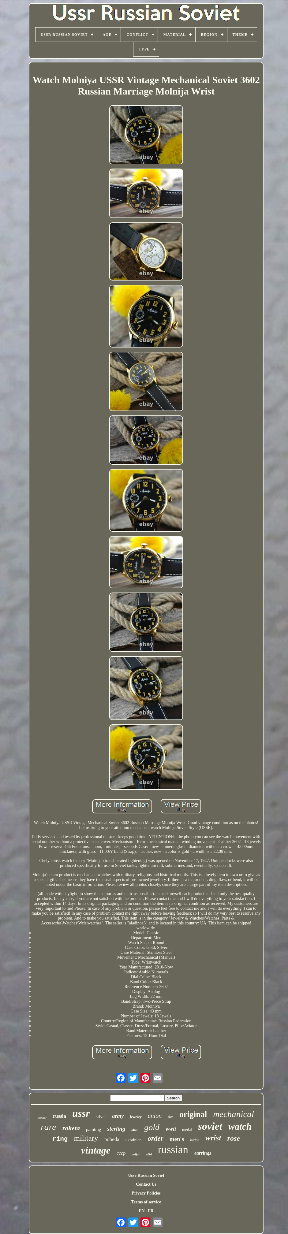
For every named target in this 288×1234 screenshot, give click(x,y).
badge (194, 1140)
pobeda (111, 1139)
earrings (202, 1153)
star (134, 1129)
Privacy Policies (146, 1193)
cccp (121, 1153)
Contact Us (146, 1184)
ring (60, 1139)
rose (233, 1138)
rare (48, 1127)
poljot (136, 1154)
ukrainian (133, 1140)
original (193, 1114)
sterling (116, 1128)
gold (151, 1127)
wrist (213, 1137)
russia (59, 1116)
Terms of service (146, 1202)
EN (141, 1211)
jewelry (135, 1116)
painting (93, 1129)
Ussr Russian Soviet (146, 1175)
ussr (81, 1113)
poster (42, 1117)
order (155, 1138)
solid (149, 1154)
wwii (171, 1129)
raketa (71, 1128)
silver (101, 1116)
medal (187, 1129)
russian (173, 1150)
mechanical (233, 1114)
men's (177, 1139)
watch (240, 1126)
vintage (95, 1150)
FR (151, 1211)
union (155, 1115)
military (86, 1138)
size (170, 1117)
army (118, 1116)
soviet (210, 1126)
